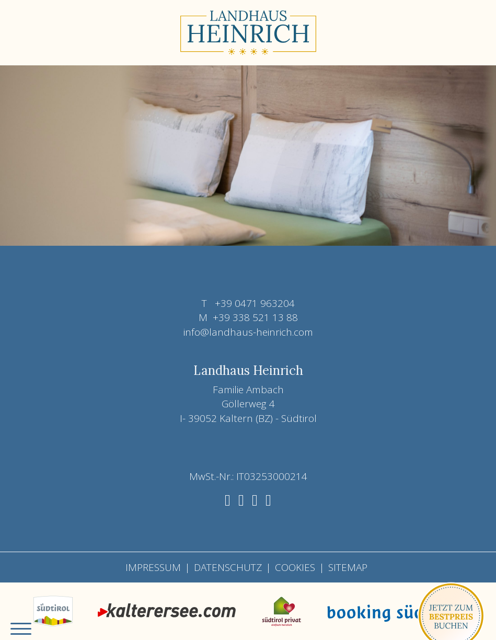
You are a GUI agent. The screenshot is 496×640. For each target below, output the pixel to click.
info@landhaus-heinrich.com (248, 332)
